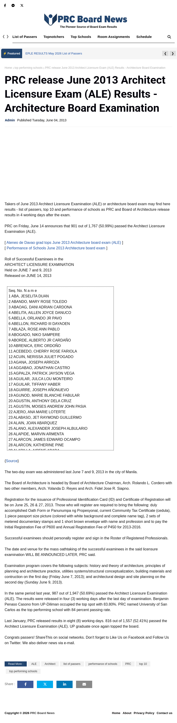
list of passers (71, 664)
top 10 (143, 664)
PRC (128, 664)
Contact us (164, 713)
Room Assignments (113, 37)
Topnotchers (54, 37)
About (127, 713)
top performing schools (28, 67)
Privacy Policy (144, 713)
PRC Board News (42, 713)
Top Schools (81, 37)
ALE (34, 664)
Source (12, 461)
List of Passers (24, 37)
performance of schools (102, 664)
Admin (10, 120)
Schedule (144, 37)
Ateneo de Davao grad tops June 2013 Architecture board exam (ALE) (63, 243)
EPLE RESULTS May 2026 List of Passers (54, 53)
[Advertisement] (88, 163)
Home (8, 67)
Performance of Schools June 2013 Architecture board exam (56, 248)
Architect (50, 664)
